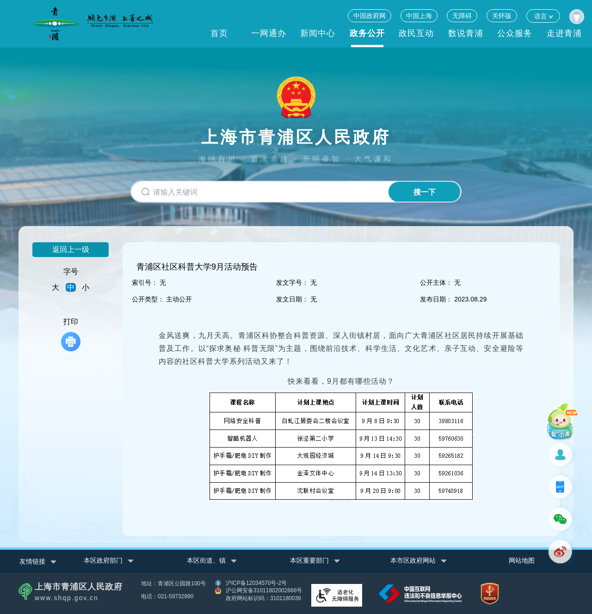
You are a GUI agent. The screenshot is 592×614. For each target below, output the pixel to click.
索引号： (145, 282)
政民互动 (416, 33)
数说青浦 (465, 33)
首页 (219, 33)
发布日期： (436, 299)
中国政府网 (369, 15)
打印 (70, 334)
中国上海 (419, 15)
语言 (543, 16)
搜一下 (424, 192)
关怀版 (502, 15)
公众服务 (514, 33)
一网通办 (268, 33)
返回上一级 (70, 249)
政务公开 (367, 33)
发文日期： (292, 299)
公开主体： (436, 282)
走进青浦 (564, 33)
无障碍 (462, 15)
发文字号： (292, 282)
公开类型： (148, 299)
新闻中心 (317, 33)
